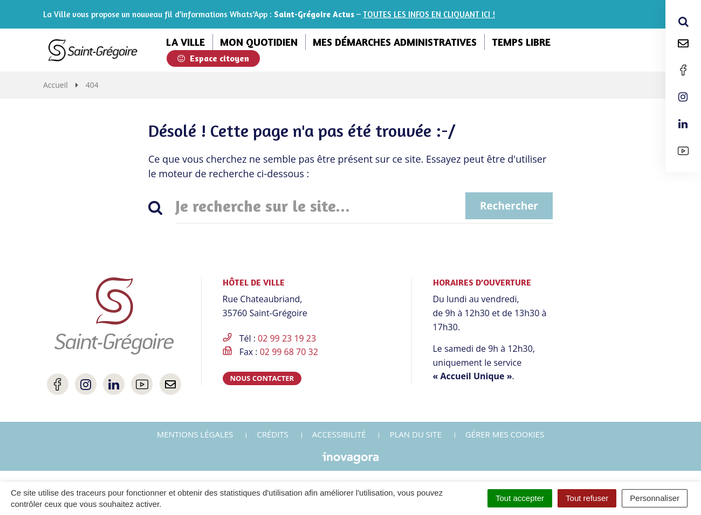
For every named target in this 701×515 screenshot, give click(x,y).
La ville (185, 42)
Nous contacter (262, 378)
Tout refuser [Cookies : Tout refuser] (587, 498)
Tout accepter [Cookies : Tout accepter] (520, 498)
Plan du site (415, 434)
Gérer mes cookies (505, 434)
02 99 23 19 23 (287, 338)
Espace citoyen (213, 58)
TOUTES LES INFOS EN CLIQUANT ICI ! (429, 14)
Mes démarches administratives (395, 42)
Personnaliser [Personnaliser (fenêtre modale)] (654, 498)
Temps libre (521, 42)
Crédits (272, 434)
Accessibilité (339, 434)
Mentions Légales (195, 434)
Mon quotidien (259, 42)
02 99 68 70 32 (289, 352)
